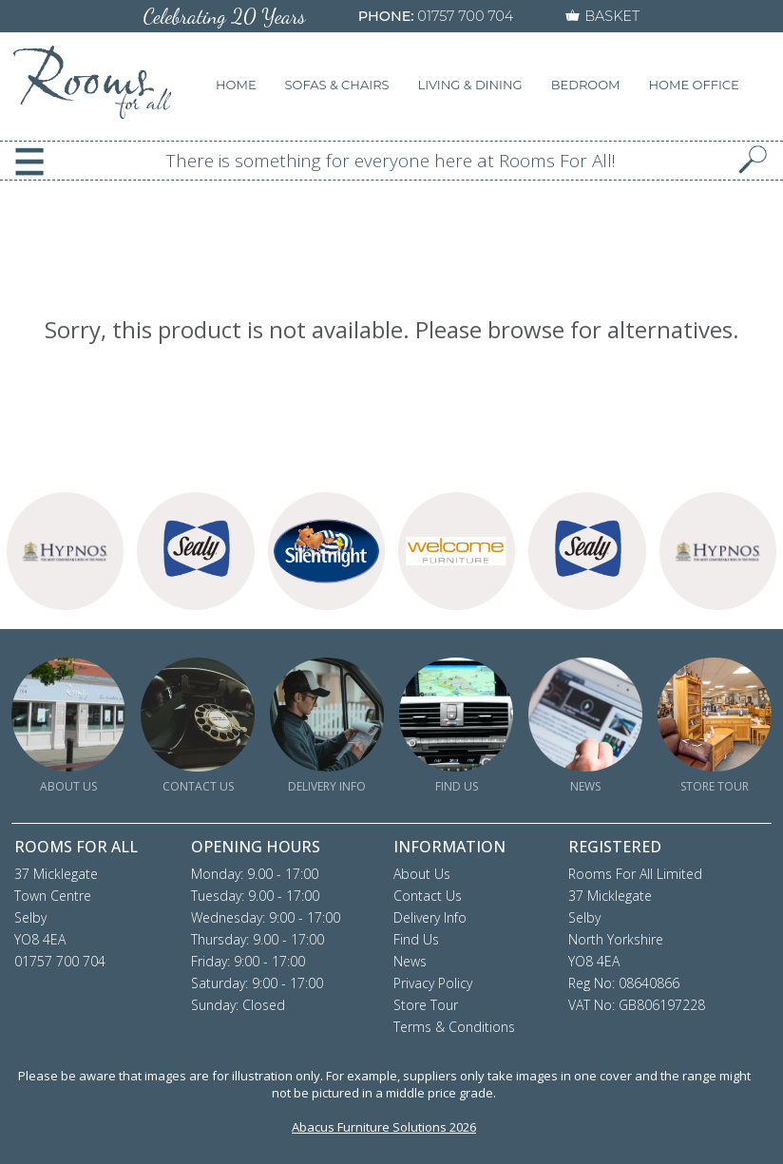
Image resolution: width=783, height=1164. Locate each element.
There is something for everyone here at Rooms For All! (391, 160)
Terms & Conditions (454, 1027)
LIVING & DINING (470, 84)
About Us (421, 874)
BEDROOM (586, 84)
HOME (236, 84)
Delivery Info (430, 917)
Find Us (416, 939)
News (410, 961)
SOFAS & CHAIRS (337, 84)
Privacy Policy (432, 983)
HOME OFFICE (694, 84)
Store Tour (425, 1005)
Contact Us (427, 896)
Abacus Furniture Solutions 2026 (384, 1126)
